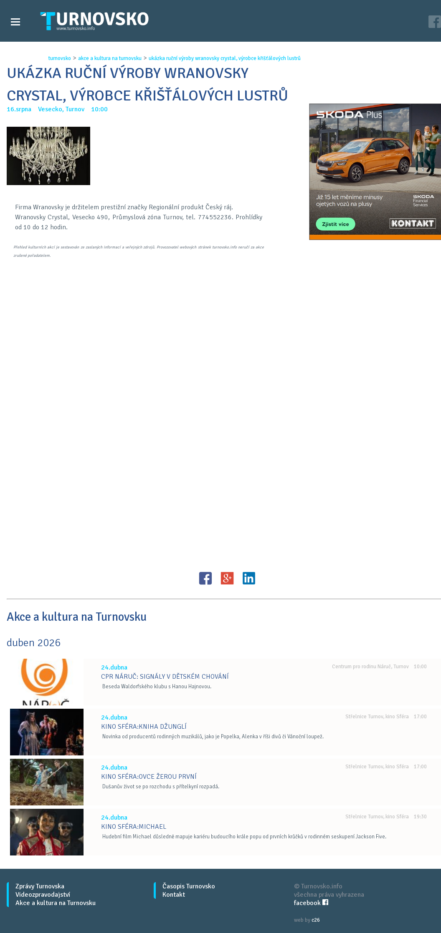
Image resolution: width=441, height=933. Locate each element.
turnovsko (59, 58)
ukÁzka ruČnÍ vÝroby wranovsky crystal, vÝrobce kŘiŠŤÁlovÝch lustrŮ (225, 58)
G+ (227, 578)
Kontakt (173, 894)
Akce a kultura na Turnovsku (55, 903)
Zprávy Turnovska (39, 886)
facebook (311, 903)
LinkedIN (249, 578)
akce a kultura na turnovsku (110, 58)
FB (205, 578)
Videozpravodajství (42, 894)
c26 (316, 920)
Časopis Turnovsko (188, 886)
